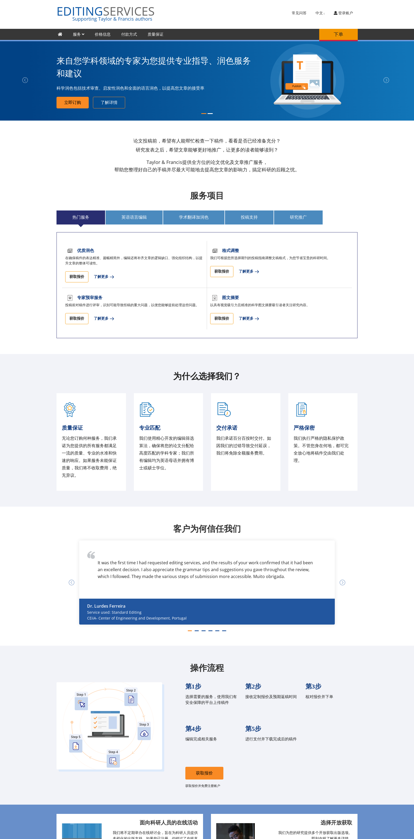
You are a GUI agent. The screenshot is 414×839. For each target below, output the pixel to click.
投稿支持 (249, 217)
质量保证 (155, 34)
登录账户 (343, 13)
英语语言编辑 (134, 217)
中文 (320, 13)
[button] (20, 81)
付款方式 (129, 34)
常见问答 (299, 13)
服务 (78, 34)
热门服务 (80, 217)
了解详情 (109, 102)
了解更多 (101, 277)
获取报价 (76, 277)
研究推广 (298, 217)
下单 (338, 34)
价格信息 (103, 34)
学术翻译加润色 (194, 217)
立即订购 (72, 102)
